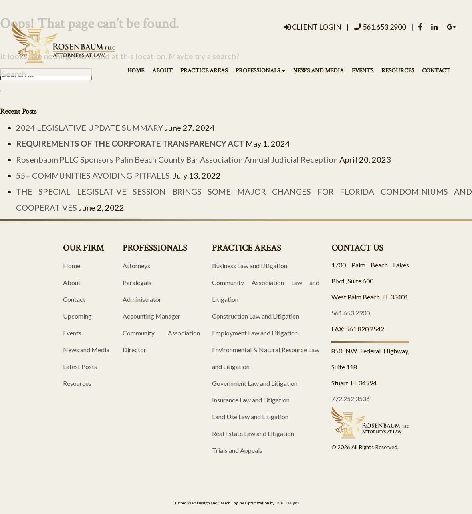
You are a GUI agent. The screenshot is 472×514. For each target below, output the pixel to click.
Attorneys (136, 265)
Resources (397, 70)
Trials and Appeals (237, 450)
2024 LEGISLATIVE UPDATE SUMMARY (89, 127)
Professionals (260, 70)
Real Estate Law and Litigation (253, 433)
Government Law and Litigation (254, 383)
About (162, 70)
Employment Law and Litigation (255, 333)
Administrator (142, 299)
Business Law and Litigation (249, 265)
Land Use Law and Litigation (250, 416)
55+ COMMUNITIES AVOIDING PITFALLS (93, 175)
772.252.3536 (350, 398)
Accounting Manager (151, 316)
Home (135, 70)
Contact (436, 70)
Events (362, 70)
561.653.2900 (380, 26)
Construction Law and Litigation (255, 316)
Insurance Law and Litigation (251, 400)
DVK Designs (287, 502)
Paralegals (137, 282)
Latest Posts (80, 366)
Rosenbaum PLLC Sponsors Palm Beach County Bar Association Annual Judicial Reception (177, 159)
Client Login (312, 26)
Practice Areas (204, 70)
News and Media (318, 70)
